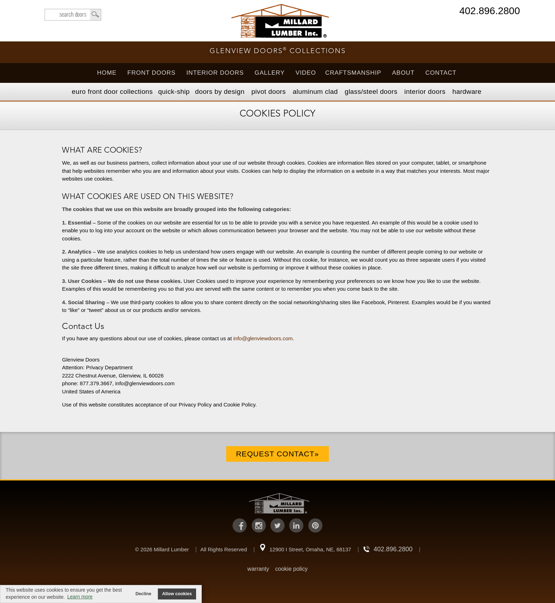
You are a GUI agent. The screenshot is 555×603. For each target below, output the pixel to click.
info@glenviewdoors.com (263, 338)
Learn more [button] (80, 596)
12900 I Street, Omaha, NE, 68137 (310, 549)
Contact (441, 72)
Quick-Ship (174, 91)
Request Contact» (277, 454)
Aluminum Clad (315, 91)
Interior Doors (215, 72)
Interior (424, 91)
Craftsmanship (353, 72)
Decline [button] (143, 593)
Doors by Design (220, 91)
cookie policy (291, 569)
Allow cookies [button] (177, 593)
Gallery (269, 72)
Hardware (466, 91)
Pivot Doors (268, 91)
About (403, 72)
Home (106, 72)
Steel (371, 91)
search (73, 15)
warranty (258, 569)
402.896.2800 (489, 11)
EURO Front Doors (112, 91)
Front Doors (151, 72)
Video (306, 72)
